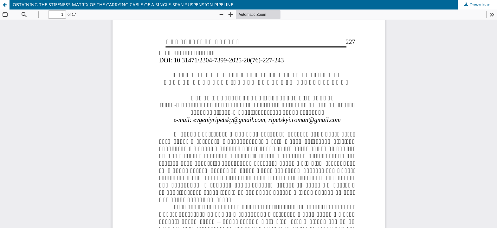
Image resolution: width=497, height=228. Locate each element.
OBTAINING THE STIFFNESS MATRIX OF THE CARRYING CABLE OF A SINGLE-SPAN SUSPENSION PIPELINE (123, 5)
